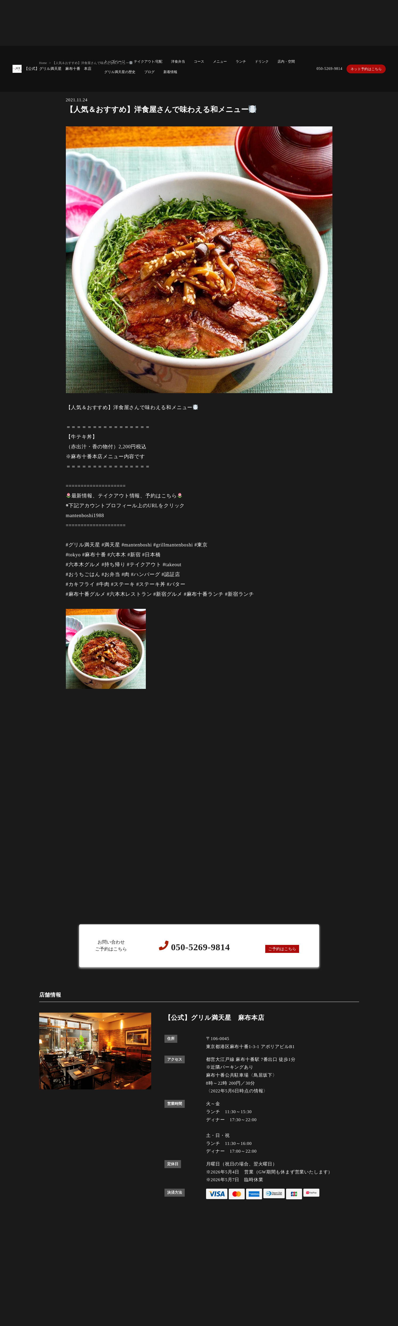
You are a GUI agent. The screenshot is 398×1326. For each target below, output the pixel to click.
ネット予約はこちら (365, 69)
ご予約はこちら (282, 948)
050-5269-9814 (327, 69)
